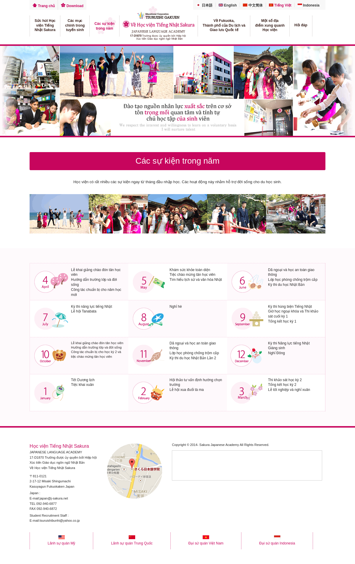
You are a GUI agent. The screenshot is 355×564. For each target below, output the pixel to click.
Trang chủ (44, 6)
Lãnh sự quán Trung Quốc (131, 541)
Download (72, 6)
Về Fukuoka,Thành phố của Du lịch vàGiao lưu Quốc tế (224, 25)
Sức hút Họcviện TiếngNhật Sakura (45, 25)
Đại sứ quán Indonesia (277, 541)
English (228, 5)
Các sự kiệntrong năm (104, 26)
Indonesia (309, 5)
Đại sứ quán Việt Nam (206, 541)
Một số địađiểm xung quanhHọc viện (270, 25)
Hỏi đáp (300, 25)
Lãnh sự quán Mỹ (61, 541)
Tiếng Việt (280, 5)
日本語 (204, 5)
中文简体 (252, 5)
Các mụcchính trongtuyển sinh (75, 25)
